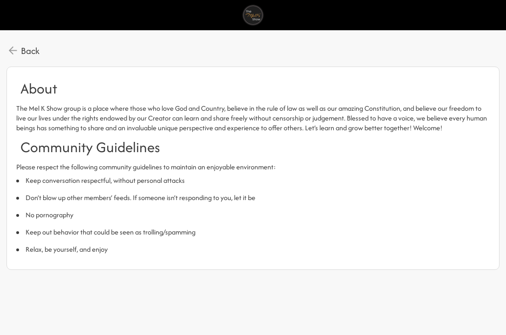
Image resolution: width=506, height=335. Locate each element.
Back (30, 50)
